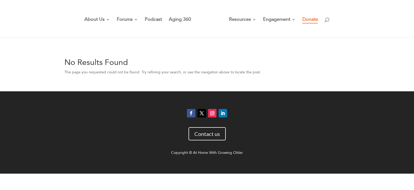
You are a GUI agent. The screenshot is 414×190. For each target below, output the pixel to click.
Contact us (207, 134)
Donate (310, 20)
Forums (125, 20)
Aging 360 (180, 20)
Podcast (153, 20)
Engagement (276, 20)
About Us (94, 20)
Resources (240, 20)
